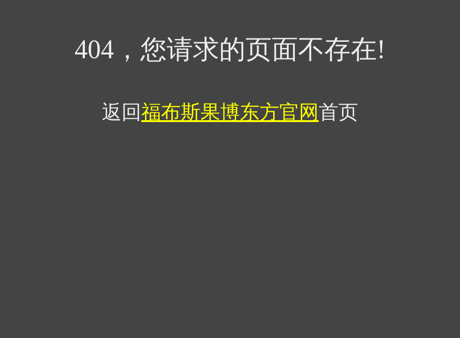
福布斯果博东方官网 (230, 112)
